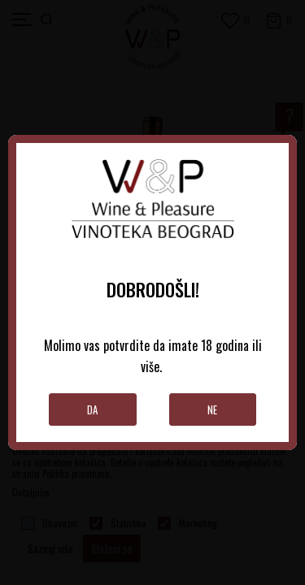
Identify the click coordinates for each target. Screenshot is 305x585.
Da (92, 409)
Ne (212, 409)
